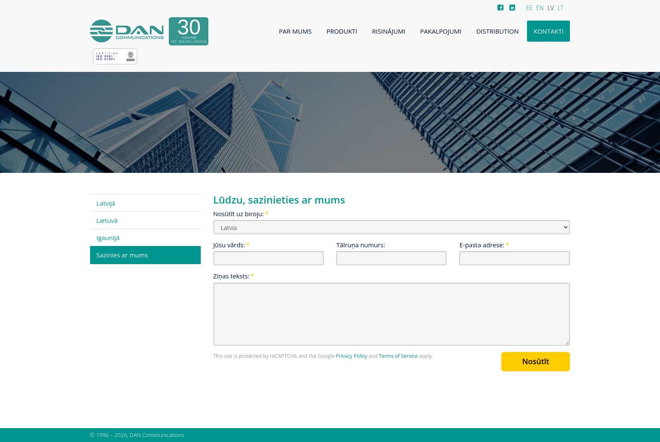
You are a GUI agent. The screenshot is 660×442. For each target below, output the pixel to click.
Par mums (295, 31)
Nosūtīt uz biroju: (238, 213)
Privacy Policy (351, 356)
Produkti (341, 31)
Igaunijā (108, 237)
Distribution (497, 31)
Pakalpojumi (440, 31)
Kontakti (548, 31)
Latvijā (105, 203)
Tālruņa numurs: (360, 245)
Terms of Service (398, 356)
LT (560, 8)
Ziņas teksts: (231, 276)
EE (529, 8)
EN (540, 8)
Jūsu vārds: (229, 245)
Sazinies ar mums (122, 255)
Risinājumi (388, 31)
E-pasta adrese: (481, 245)
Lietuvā (106, 220)
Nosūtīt (535, 361)
